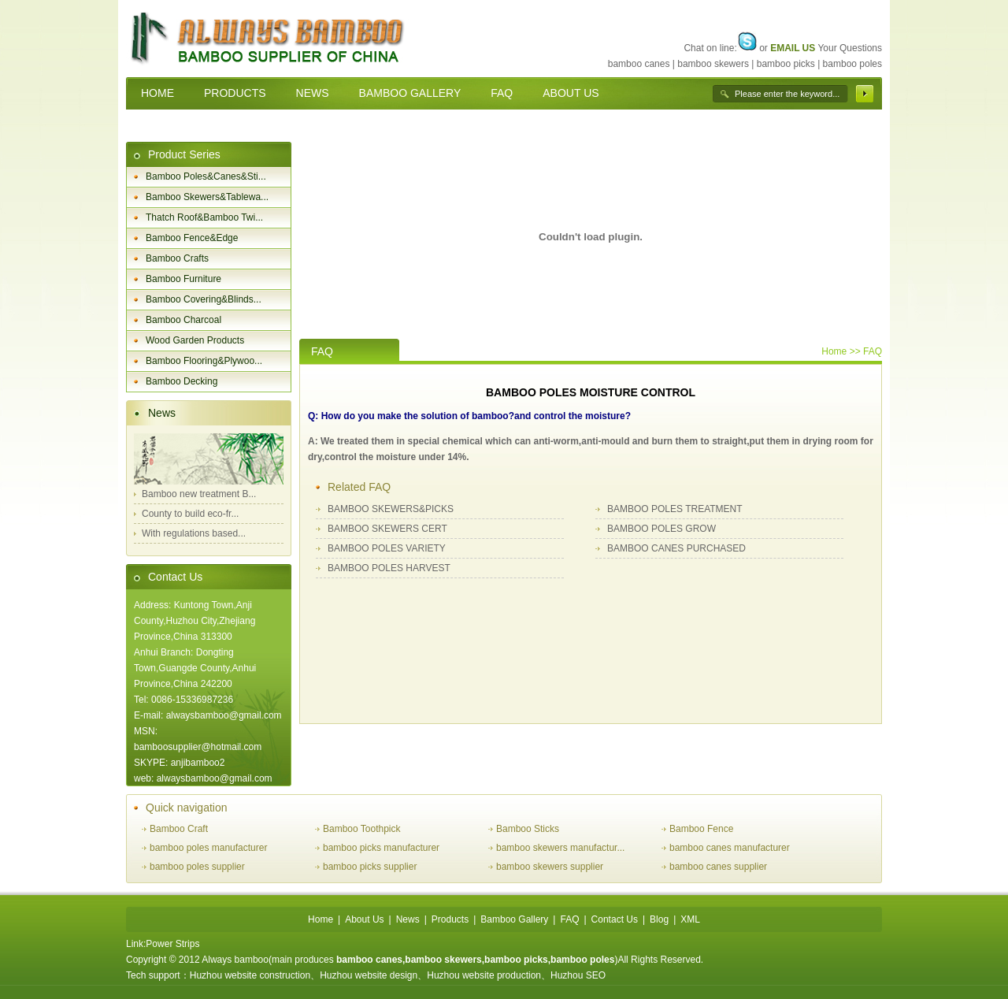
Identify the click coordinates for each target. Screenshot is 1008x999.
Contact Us (175, 576)
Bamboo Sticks (527, 828)
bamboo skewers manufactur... (560, 847)
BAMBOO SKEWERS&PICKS (391, 508)
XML (690, 919)
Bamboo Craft (179, 828)
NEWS (312, 93)
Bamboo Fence (701, 828)
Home (834, 351)
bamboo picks (786, 63)
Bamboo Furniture (183, 278)
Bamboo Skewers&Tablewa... (207, 196)
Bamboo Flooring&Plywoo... (204, 360)
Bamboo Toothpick (362, 828)
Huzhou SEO (578, 975)
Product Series (184, 154)
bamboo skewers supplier (549, 866)
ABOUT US (570, 93)
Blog (659, 919)
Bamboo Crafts (177, 258)
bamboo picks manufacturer (381, 847)
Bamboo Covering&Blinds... (203, 299)
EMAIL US (792, 48)
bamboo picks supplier (370, 866)
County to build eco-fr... (190, 513)
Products (450, 919)
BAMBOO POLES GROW (661, 528)
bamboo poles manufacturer (208, 847)
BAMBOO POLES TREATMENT (675, 508)
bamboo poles (852, 63)
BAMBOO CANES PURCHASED (676, 548)
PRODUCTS (235, 93)
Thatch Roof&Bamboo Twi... (204, 217)
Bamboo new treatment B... (199, 494)
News (162, 413)
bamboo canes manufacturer (729, 847)
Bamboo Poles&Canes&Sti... (206, 176)
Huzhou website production (484, 975)
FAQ (502, 93)
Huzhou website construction (250, 975)
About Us (364, 919)
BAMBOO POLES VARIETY (387, 548)
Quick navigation (187, 807)
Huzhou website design (368, 975)
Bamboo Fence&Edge (192, 237)
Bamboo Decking (181, 381)
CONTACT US (176, 125)
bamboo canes (639, 63)
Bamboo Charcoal (183, 319)
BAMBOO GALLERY (410, 93)
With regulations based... (194, 533)
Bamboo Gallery (514, 919)
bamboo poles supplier (197, 866)
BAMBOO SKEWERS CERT (387, 528)
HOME (157, 93)
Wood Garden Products (195, 340)
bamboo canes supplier (718, 866)
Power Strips (172, 943)
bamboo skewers (713, 63)
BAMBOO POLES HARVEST (389, 568)
